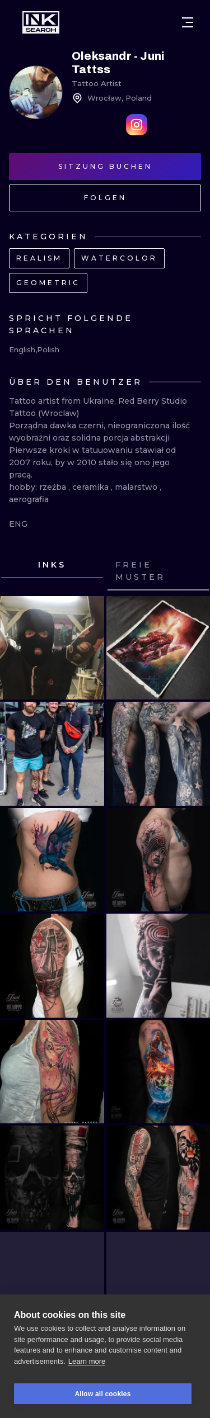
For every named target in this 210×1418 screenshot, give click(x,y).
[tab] (52, 565)
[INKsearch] (40, 22)
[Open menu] (187, 22)
